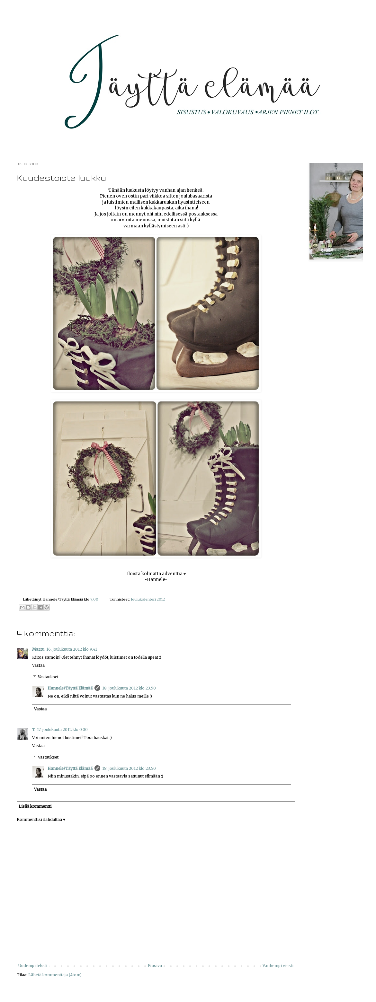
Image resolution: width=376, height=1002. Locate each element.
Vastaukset (48, 676)
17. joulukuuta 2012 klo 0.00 (62, 729)
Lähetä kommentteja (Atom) (55, 974)
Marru (38, 649)
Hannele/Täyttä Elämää (70, 688)
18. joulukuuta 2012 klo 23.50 (129, 688)
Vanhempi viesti (278, 965)
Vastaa (38, 665)
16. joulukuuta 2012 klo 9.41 (71, 649)
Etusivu (155, 965)
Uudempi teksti (32, 965)
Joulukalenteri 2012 (148, 599)
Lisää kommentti (35, 806)
